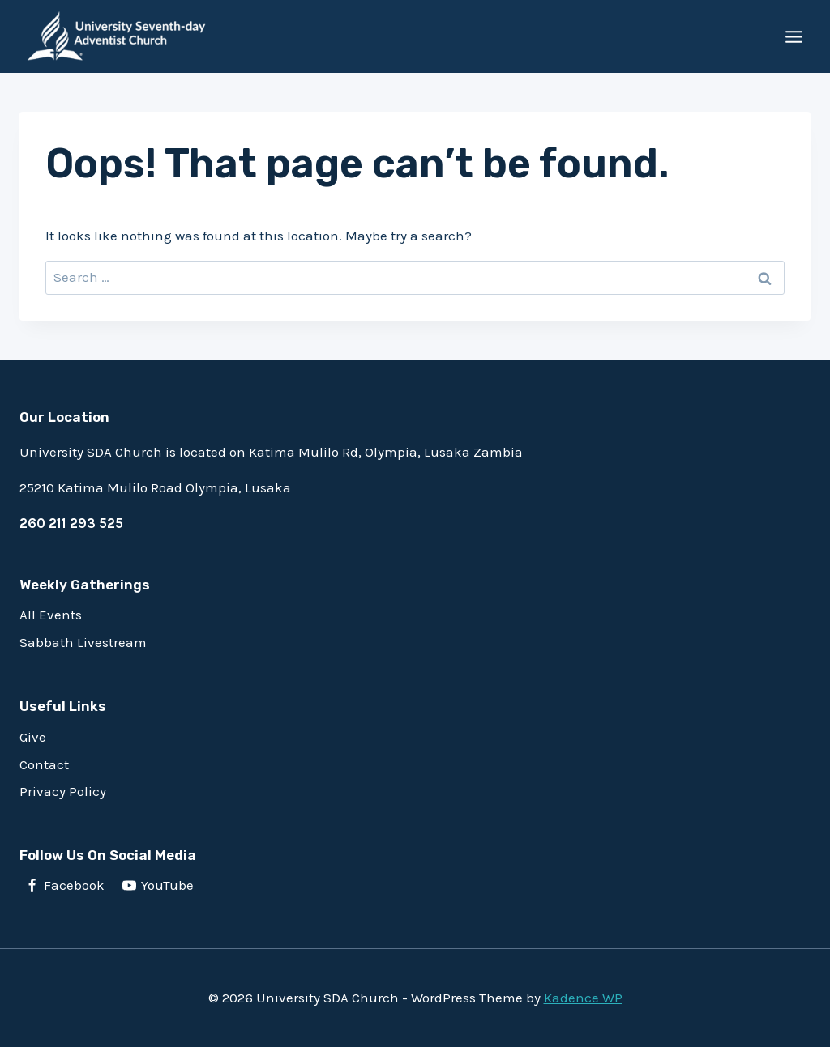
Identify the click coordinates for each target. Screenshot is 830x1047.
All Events (50, 614)
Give (32, 737)
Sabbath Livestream (83, 642)
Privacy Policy (62, 791)
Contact (44, 764)
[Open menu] (794, 36)
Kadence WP (583, 998)
